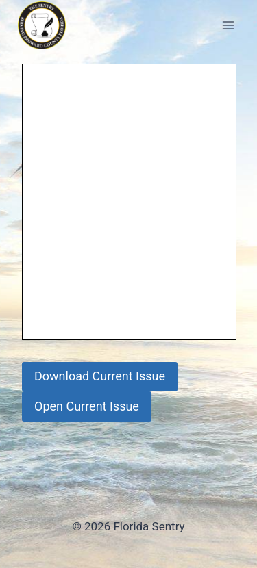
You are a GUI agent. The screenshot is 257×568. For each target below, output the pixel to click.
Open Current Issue (86, 406)
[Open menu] (228, 25)
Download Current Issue (99, 376)
